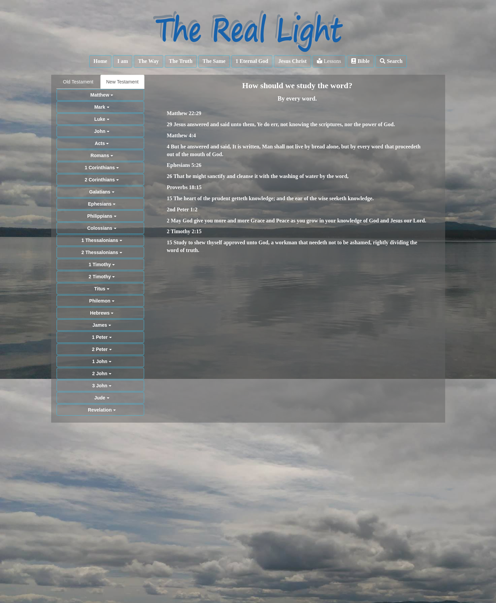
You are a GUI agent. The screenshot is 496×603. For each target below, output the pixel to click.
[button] (100, 61)
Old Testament (78, 81)
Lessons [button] (329, 61)
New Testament (122, 81)
